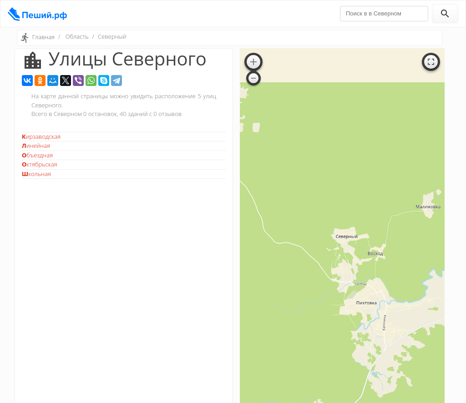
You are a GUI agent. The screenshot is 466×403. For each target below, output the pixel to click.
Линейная (36, 145)
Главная (43, 37)
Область (77, 36)
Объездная (37, 155)
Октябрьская (39, 164)
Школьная (36, 174)
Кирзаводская (41, 136)
